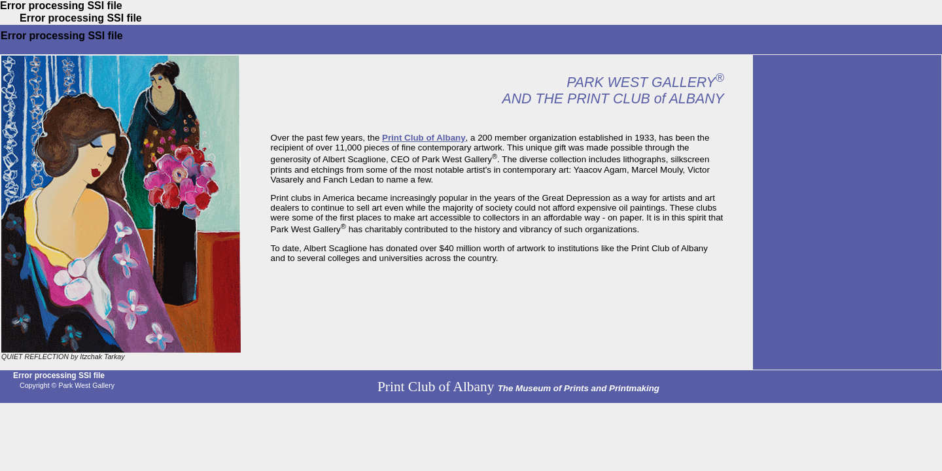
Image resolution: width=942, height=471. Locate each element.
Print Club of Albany (424, 138)
